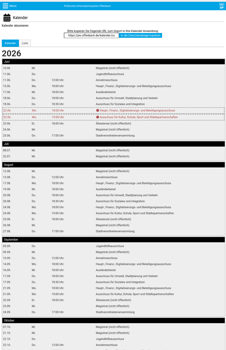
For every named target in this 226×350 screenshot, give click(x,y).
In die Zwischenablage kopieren (140, 35)
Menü (12, 6)
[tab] (10, 43)
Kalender (10, 43)
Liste (25, 43)
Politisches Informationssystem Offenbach (87, 6)
